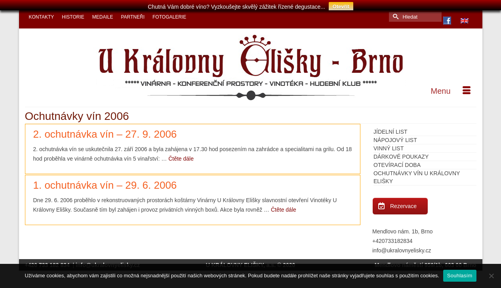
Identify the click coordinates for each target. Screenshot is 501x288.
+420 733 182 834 (48, 262)
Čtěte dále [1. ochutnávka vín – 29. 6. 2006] (283, 206)
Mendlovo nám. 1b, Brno (402, 228)
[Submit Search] (395, 14)
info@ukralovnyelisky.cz (401, 247)
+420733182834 (392, 238)
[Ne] (491, 276)
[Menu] (450, 88)
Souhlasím (459, 276)
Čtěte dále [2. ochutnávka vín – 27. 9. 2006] (181, 155)
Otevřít (341, 6)
